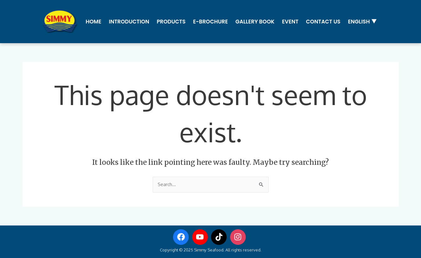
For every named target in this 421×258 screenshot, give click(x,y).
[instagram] (239, 237)
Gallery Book (255, 21)
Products (171, 21)
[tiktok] (220, 237)
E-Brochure (210, 21)
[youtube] (201, 237)
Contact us (323, 21)
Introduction (129, 21)
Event (290, 21)
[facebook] (182, 237)
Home (93, 21)
